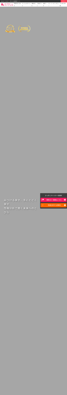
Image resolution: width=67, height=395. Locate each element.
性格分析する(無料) (54, 205)
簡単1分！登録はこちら (53, 200)
